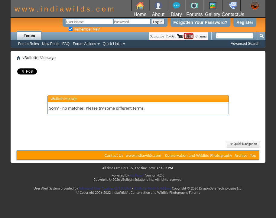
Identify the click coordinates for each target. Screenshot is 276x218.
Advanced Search (245, 43)
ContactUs (233, 14)
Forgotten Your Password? (200, 22)
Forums (194, 14)
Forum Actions (84, 44)
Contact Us (114, 155)
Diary (176, 14)
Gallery (212, 14)
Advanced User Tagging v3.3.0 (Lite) (105, 188)
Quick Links (112, 44)
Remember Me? (84, 29)
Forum (29, 36)
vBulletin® (137, 175)
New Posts (50, 44)
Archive (241, 155)
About (158, 14)
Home (140, 14)
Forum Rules (28, 44)
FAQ (66, 44)
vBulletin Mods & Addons (152, 188)
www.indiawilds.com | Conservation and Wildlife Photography (179, 155)
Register (244, 22)
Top (253, 155)
